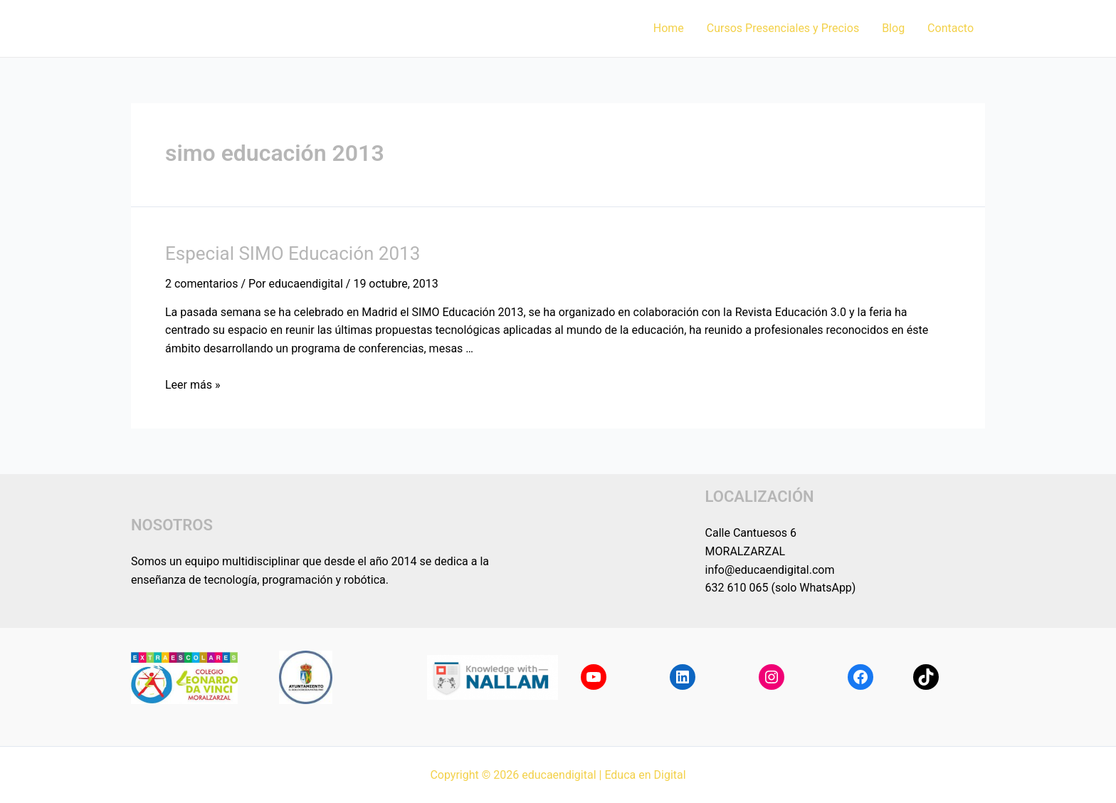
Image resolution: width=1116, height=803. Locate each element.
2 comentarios (201, 283)
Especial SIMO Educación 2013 (292, 253)
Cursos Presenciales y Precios (783, 28)
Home (668, 28)
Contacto (950, 28)
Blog (893, 28)
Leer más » (192, 385)
